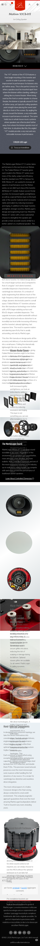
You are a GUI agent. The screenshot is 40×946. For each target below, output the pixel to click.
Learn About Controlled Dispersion (20, 478)
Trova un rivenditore (20, 147)
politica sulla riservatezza (20, 942)
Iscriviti (24, 888)
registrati (16, 888)
